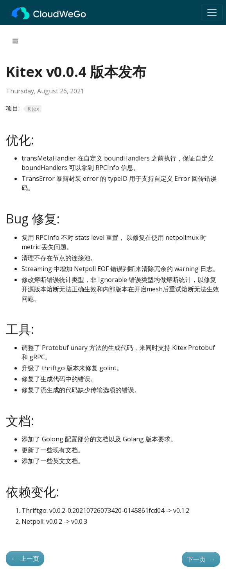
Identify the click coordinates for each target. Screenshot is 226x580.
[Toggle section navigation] (15, 41)
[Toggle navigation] (212, 12)
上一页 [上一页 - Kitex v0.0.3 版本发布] (25, 558)
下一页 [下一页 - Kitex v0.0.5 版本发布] (201, 559)
